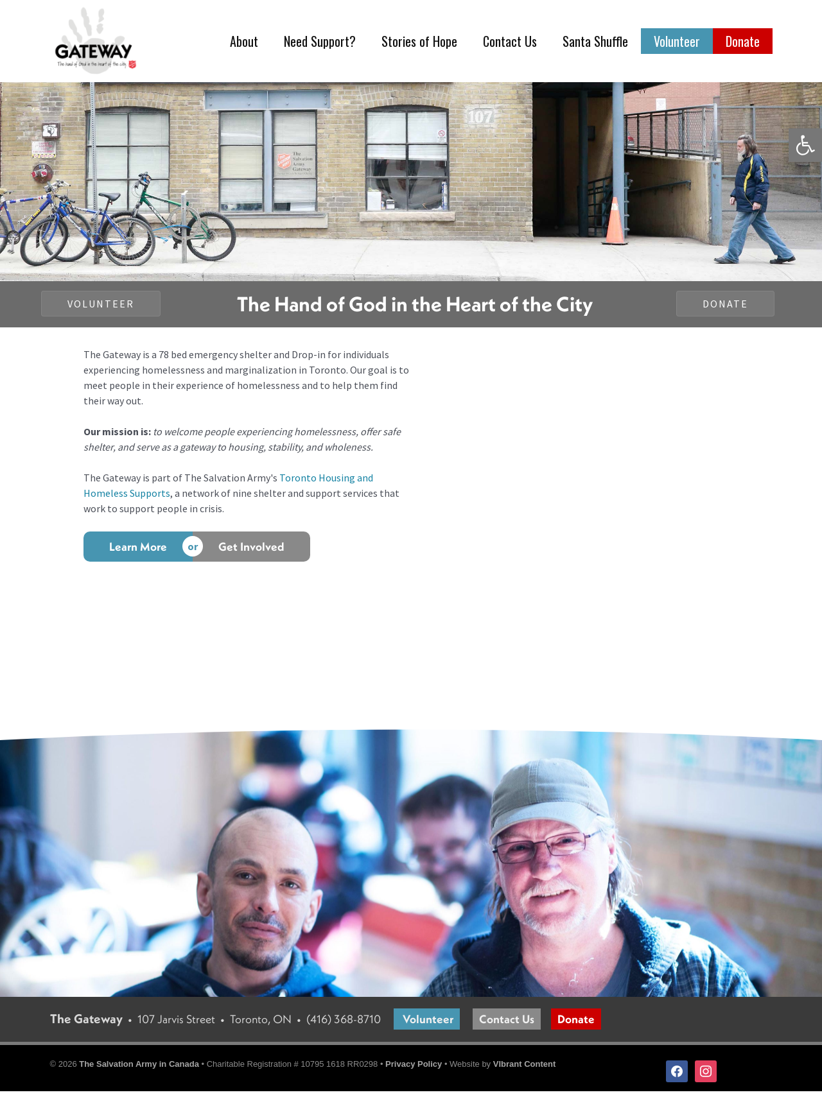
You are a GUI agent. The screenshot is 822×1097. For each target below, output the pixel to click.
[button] (805, 145)
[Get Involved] (251, 552)
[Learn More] (138, 552)
